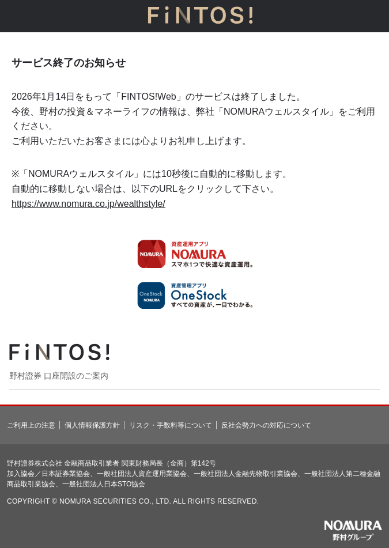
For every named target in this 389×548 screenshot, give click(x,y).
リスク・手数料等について (170, 425)
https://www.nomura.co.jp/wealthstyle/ (88, 204)
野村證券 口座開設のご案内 (58, 375)
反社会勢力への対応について (266, 425)
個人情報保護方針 (92, 425)
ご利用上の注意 (31, 425)
